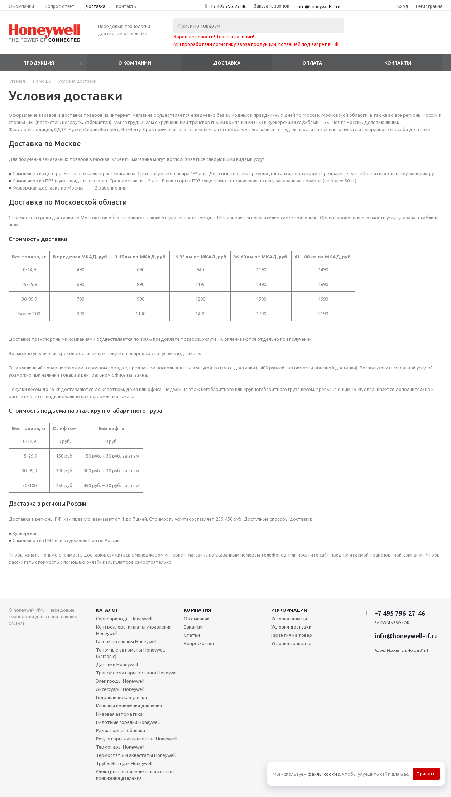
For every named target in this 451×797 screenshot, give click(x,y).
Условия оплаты (289, 618)
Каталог (107, 609)
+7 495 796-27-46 (228, 6)
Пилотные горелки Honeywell (128, 722)
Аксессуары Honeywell (120, 689)
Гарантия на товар (291, 635)
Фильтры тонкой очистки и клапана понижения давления (135, 775)
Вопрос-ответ (199, 643)
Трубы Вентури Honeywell (124, 763)
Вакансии (194, 626)
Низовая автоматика (119, 713)
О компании (134, 62)
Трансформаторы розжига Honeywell (137, 672)
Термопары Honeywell (120, 746)
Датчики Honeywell (117, 664)
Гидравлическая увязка (121, 697)
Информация (289, 609)
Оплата (312, 62)
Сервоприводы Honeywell (124, 618)
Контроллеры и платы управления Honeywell (134, 630)
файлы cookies (324, 774)
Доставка (226, 62)
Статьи (192, 635)
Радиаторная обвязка (120, 730)
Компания (197, 609)
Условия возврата (291, 643)
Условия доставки (291, 626)
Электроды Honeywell (120, 680)
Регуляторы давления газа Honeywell (136, 738)
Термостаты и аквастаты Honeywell (136, 755)
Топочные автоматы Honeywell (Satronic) (130, 653)
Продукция (38, 62)
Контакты (397, 62)
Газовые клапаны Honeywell (126, 641)
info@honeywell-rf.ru (318, 6)
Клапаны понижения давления (129, 705)
